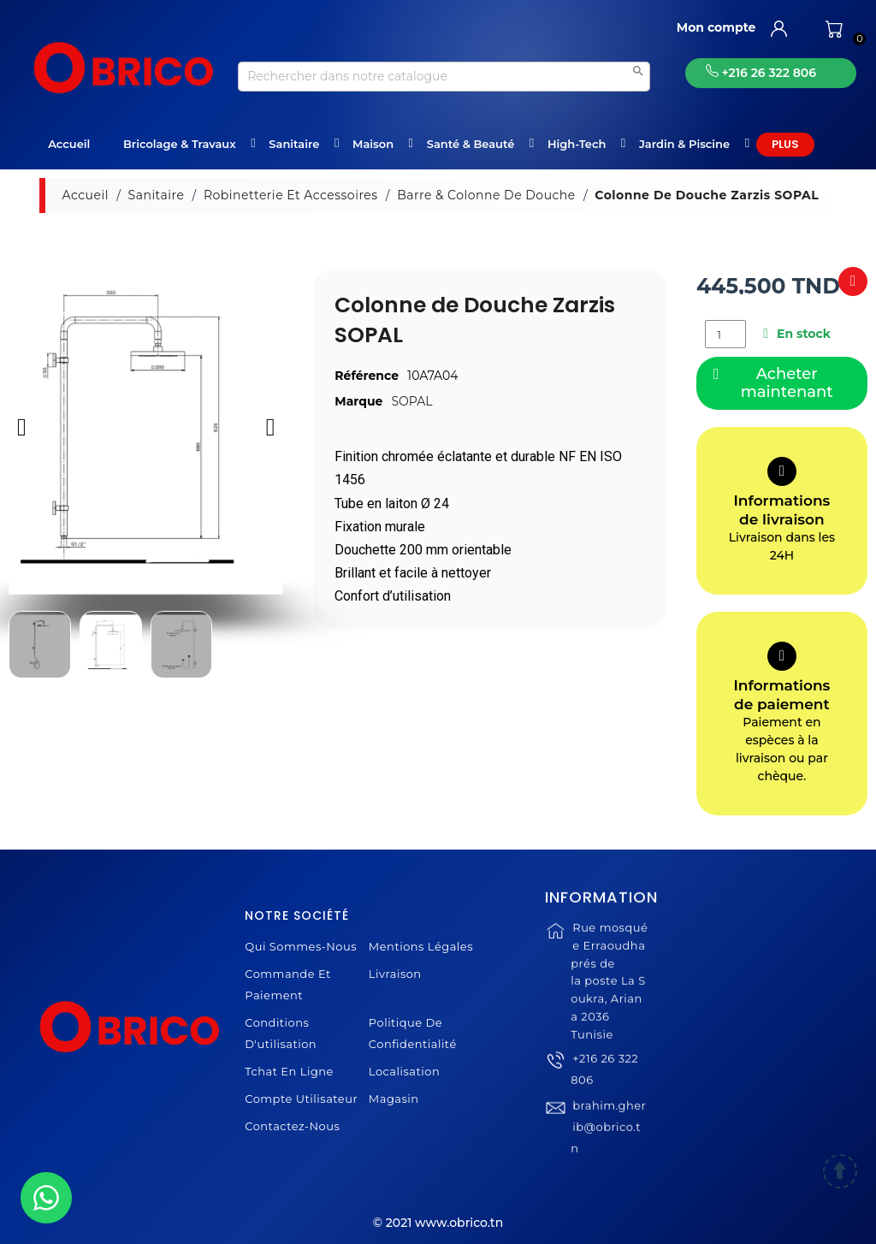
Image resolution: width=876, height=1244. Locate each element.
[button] (22, 426)
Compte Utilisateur (301, 1098)
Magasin (394, 1098)
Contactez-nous (292, 1126)
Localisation (404, 1071)
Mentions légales (421, 946)
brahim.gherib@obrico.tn (608, 1149)
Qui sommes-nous (301, 946)
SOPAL (411, 401)
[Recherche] (444, 77)
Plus (785, 144)
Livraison (395, 973)
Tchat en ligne (289, 1071)
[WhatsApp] (46, 1197)
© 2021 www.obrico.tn (438, 1222)
